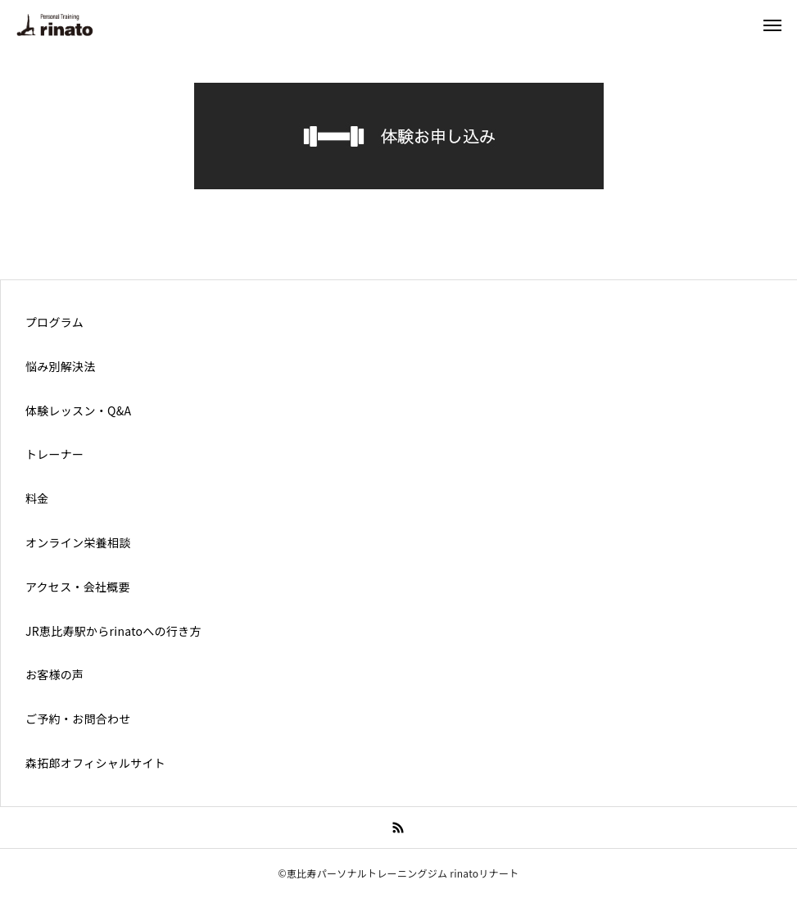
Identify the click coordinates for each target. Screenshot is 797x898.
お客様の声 (54, 674)
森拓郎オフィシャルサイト (95, 763)
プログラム (54, 322)
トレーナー (54, 454)
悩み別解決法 (60, 366)
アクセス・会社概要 (77, 586)
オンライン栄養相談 (78, 542)
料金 (37, 498)
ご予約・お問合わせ (78, 718)
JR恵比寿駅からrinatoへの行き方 (113, 631)
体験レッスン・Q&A (78, 410)
